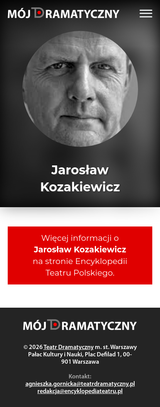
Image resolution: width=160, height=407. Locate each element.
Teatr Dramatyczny (69, 347)
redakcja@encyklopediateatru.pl (80, 391)
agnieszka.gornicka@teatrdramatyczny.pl (80, 384)
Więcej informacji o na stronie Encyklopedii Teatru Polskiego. (80, 255)
